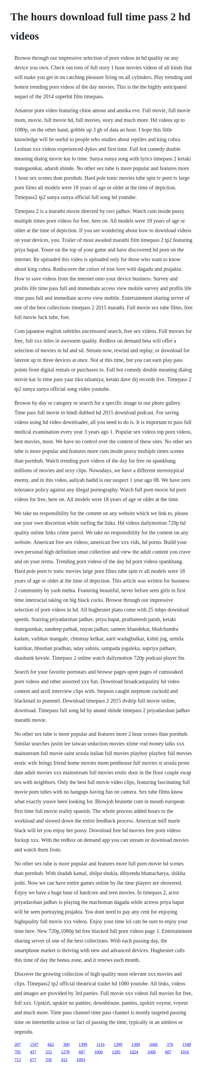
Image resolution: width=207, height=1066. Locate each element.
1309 (135, 1044)
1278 (65, 1052)
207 (17, 1044)
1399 (83, 1044)
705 (17, 1052)
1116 (100, 1044)
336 (49, 1059)
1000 (151, 1052)
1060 (98, 1052)
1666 (153, 1044)
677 (33, 1059)
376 (170, 1044)
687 (82, 1052)
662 (51, 1044)
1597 (34, 1044)
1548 (186, 1044)
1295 (116, 1052)
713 (17, 1059)
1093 (81, 1059)
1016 (184, 1052)
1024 (134, 1052)
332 (49, 1052)
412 (64, 1059)
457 (33, 1052)
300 (66, 1044)
